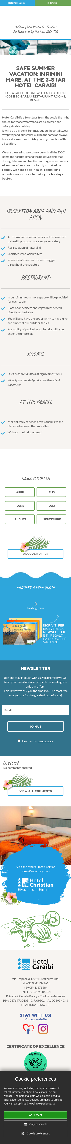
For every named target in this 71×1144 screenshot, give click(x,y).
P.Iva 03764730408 (15, 1000)
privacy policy (45, 741)
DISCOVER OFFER (35, 552)
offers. (41, 686)
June (20, 505)
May (52, 492)
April (20, 492)
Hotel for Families (16, 3)
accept (35, 1115)
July (52, 505)
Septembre (52, 519)
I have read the (37, 741)
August (20, 519)
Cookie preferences (35, 1133)
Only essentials (35, 1124)
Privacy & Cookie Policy (21, 996)
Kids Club (52, 3)
